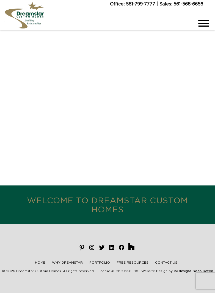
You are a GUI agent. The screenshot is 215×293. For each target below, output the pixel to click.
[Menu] (203, 23)
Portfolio (99, 262)
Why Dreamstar (67, 262)
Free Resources (132, 262)
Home (40, 262)
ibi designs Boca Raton (193, 271)
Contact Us (166, 262)
